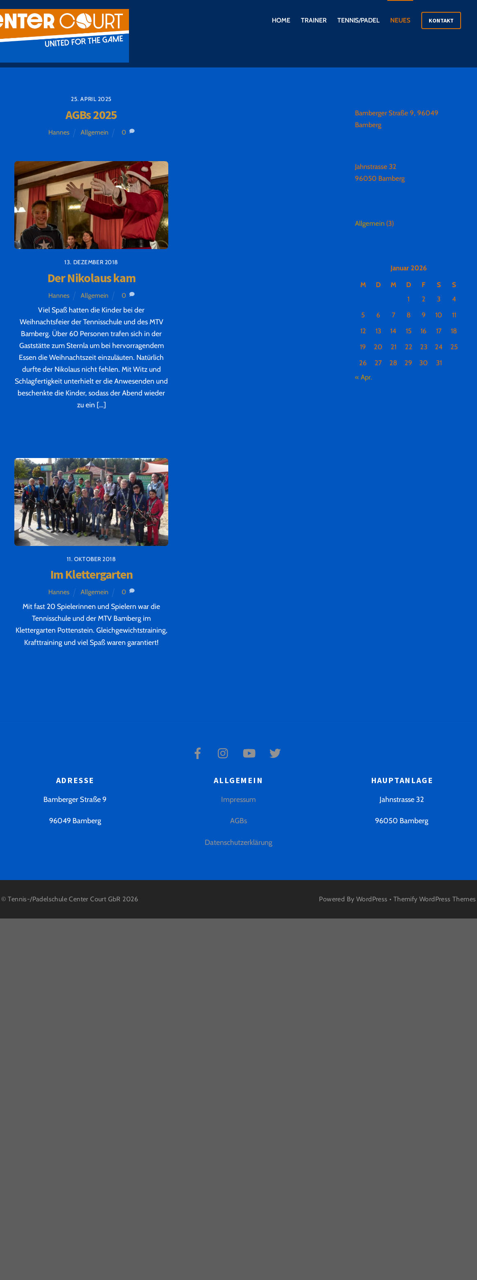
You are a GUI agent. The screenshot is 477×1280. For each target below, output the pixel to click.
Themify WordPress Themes (434, 899)
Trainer (313, 20)
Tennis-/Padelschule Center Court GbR (64, 899)
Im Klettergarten (91, 574)
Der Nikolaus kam (91, 277)
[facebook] (199, 752)
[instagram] (225, 752)
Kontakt (441, 20)
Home (281, 20)
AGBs (238, 820)
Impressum (238, 799)
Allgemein (95, 132)
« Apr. (363, 377)
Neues (400, 20)
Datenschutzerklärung (238, 842)
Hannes (59, 132)
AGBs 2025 (91, 114)
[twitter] (276, 752)
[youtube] (251, 752)
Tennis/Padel (358, 20)
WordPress (372, 899)
